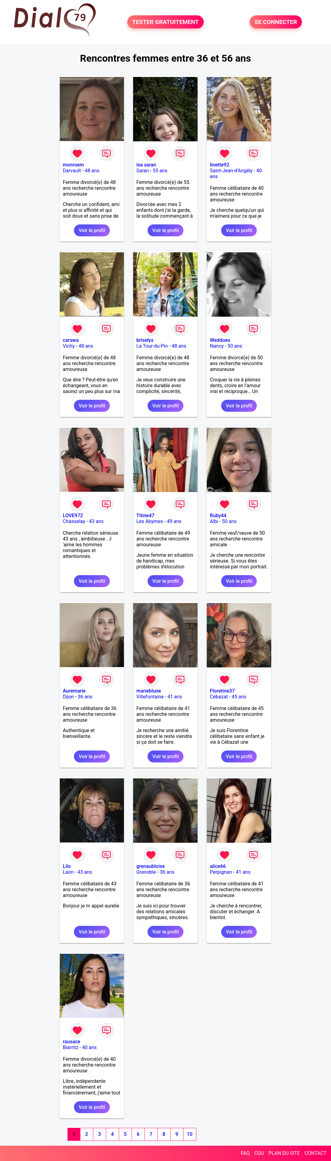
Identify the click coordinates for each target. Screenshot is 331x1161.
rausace (71, 1042)
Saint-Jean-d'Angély (231, 171)
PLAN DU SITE (284, 1153)
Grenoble (146, 872)
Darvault (72, 171)
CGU (259, 1153)
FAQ (245, 1153)
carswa (71, 340)
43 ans (96, 521)
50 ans (234, 346)
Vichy (69, 346)
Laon (68, 872)
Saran (142, 171)
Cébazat (219, 697)
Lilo (67, 866)
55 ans (160, 171)
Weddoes (220, 340)
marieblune (148, 691)
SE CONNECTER (276, 21)
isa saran (146, 165)
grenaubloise (150, 866)
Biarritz (70, 1047)
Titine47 (145, 515)
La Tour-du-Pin (152, 346)
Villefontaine (150, 697)
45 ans (239, 697)
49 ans (174, 521)
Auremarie (74, 691)
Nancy (217, 346)
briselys (144, 340)
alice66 (218, 866)
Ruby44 (218, 515)
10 (189, 1134)
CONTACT (315, 1153)
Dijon (68, 697)
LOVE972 (73, 515)
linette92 (219, 165)
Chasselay (74, 521)
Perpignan (221, 872)
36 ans (85, 697)
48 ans (92, 171)
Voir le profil (92, 230)
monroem (73, 165)
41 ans (174, 697)
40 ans (89, 1047)
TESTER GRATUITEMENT (165, 21)
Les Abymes (149, 521)
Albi (214, 521)
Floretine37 (222, 691)
